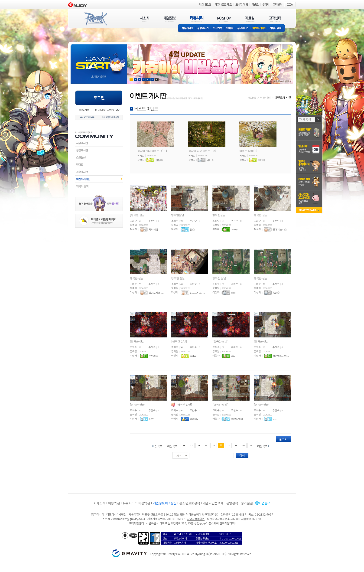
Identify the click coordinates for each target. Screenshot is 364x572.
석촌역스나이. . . (281, 355)
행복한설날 (177, 215)
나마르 (210, 160)
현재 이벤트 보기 (157, 79)
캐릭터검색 (99, 186)
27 (228, 445)
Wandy (234, 229)
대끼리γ (194, 419)
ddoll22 (193, 355)
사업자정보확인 (196, 519)
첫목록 (158, 446)
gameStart (99, 59)
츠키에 (261, 160)
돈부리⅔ (153, 355)
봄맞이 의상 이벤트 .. (200, 151)
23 (198, 445)
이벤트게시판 (259, 28)
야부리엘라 (237, 419)
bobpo (275, 419)
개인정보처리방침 (165, 503)
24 (206, 445)
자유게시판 (186, 28)
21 (183, 445)
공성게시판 (203, 28)
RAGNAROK (95, 19)
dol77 (151, 419)
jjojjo (233, 292)
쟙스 (192, 229)
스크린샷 (217, 28)
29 (243, 445)
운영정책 (232, 503)
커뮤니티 (265, 97)
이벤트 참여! (246, 151)
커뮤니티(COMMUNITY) (197, 19)
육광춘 (276, 292)
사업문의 (264, 503)
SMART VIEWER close (309, 210)
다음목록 (262, 446)
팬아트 (229, 28)
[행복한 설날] (138, 215)
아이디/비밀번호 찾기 (107, 110)
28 (236, 445)
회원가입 (84, 110)
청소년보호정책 (189, 503)
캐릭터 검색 (277, 28)
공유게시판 (243, 28)
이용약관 (114, 503)
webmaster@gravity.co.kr (129, 519)
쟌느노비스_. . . (197, 292)
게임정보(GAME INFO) (170, 19)
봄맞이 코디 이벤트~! (149, 151)
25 (213, 445)
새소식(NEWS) (144, 19)
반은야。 (160, 160)
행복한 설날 (260, 215)
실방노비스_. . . (156, 292)
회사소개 (99, 503)
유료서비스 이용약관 (136, 503)
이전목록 (172, 446)
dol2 (233, 355)
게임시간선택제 (213, 503)
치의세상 (153, 229)
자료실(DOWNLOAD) (249, 19)
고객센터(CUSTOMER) (275, 19)
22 (191, 445)
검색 (242, 455)
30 (251, 445)
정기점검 (247, 503)
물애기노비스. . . (281, 229)
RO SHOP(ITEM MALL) (224, 19)
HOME (252, 97)
